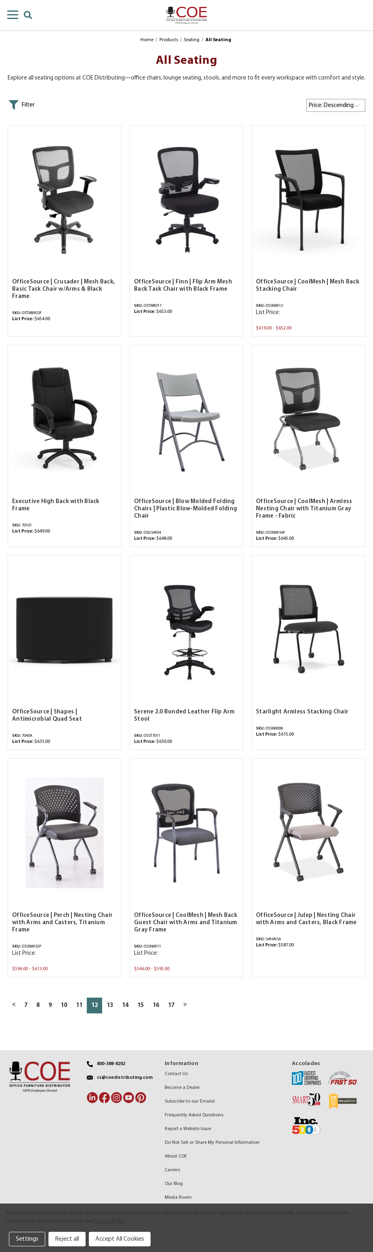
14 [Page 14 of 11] (125, 1005)
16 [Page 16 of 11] (156, 1005)
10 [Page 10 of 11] (64, 1005)
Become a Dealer (182, 1087)
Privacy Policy (110, 1221)
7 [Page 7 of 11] (25, 1005)
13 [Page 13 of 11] (110, 1005)
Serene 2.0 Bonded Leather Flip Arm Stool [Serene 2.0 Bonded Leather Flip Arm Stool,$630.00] (184, 715)
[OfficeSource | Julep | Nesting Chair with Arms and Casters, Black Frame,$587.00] (308, 833)
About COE (176, 1156)
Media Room (178, 1197)
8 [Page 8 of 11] (38, 1005)
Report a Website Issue (188, 1128)
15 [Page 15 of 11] (140, 1005)
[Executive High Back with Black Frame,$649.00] (64, 419)
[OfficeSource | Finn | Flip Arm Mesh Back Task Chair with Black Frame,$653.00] (186, 200)
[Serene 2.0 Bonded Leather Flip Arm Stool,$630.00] (186, 630)
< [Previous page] (14, 1005)
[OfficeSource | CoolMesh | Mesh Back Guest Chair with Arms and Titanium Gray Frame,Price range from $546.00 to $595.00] (186, 833)
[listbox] (336, 105)
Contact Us (176, 1074)
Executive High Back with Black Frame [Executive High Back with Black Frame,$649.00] (56, 505)
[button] (21, 105)
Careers (172, 1170)
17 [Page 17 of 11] (171, 1005)
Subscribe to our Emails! (190, 1101)
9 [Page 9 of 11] (50, 1005)
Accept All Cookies (119, 1239)
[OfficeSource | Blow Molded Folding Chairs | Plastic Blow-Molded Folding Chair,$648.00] (186, 419)
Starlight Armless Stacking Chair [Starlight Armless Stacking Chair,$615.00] (302, 712)
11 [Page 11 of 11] (79, 1005)
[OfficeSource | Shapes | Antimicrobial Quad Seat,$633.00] (64, 630)
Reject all (67, 1239)
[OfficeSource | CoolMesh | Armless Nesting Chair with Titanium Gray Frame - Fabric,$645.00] (308, 419)
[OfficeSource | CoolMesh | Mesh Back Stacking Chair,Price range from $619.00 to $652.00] (308, 200)
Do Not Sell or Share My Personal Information (212, 1142)
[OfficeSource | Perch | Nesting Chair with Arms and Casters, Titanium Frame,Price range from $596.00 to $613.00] (64, 833)
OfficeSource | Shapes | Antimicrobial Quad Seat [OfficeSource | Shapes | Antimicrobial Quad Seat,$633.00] (47, 715)
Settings (27, 1239)
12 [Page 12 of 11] (94, 1005)
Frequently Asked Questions (194, 1115)
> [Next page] (185, 1005)
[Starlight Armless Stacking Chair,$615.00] (308, 630)
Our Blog (174, 1183)
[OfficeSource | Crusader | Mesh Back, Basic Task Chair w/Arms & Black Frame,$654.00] (64, 200)
